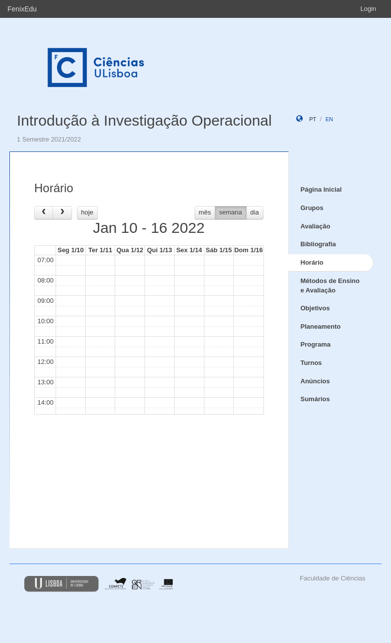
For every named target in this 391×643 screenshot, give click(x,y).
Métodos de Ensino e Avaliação (330, 285)
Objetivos (315, 308)
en (329, 119)
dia (254, 212)
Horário (312, 262)
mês (204, 212)
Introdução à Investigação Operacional (144, 120)
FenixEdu (22, 9)
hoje (87, 212)
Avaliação (315, 226)
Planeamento (321, 326)
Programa (316, 344)
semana (230, 212)
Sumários (315, 399)
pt (312, 119)
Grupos (312, 208)
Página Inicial (321, 189)
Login (368, 8)
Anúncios (315, 381)
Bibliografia (318, 244)
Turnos (311, 362)
